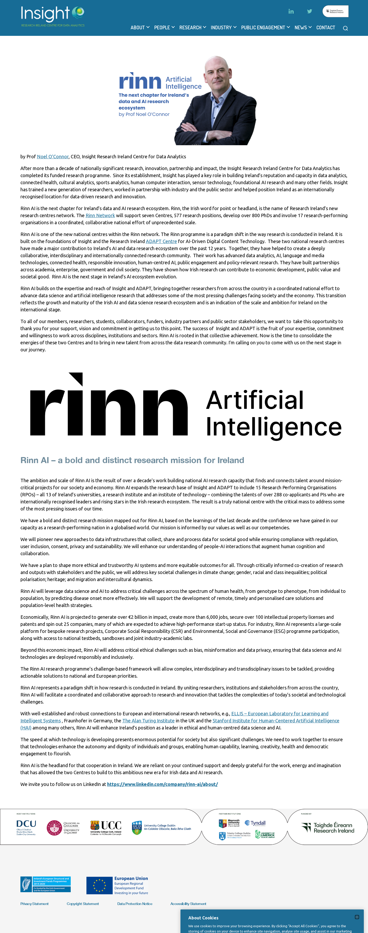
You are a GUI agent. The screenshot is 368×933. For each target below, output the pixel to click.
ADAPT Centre (161, 241)
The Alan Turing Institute (148, 720)
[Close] (357, 923)
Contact (325, 27)
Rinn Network (100, 215)
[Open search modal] (345, 28)
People (162, 27)
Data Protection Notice (134, 903)
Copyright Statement (83, 903)
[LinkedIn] (291, 11)
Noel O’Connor (53, 156)
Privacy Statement (34, 903)
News (301, 27)
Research (190, 27)
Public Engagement (263, 27)
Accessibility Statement (188, 903)
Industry (221, 27)
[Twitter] (310, 11)
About (138, 27)
